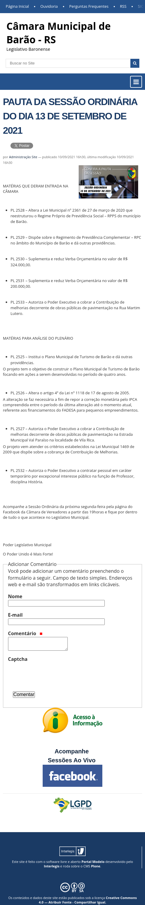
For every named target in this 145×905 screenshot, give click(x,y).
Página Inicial (17, 6)
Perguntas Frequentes (88, 6)
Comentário (25, 633)
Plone (95, 866)
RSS (123, 6)
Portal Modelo (92, 861)
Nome (15, 596)
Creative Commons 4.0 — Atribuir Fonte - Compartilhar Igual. (88, 899)
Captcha (17, 659)
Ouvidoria (49, 6)
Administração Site (23, 157)
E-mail (15, 615)
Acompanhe (72, 751)
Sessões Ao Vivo (72, 760)
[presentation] (53, 674)
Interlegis (51, 866)
